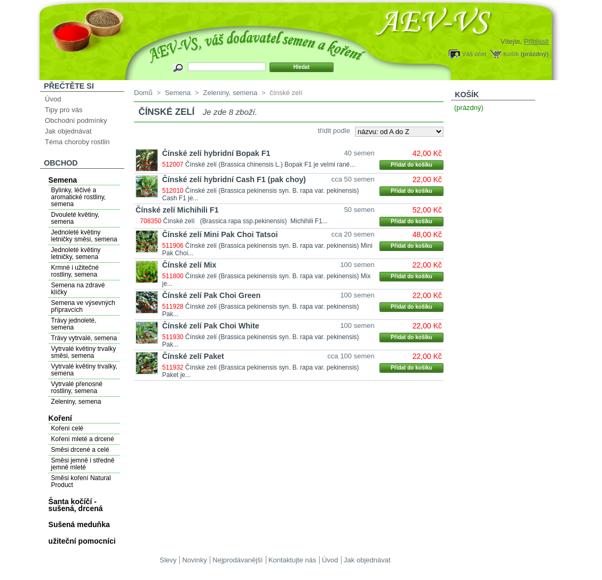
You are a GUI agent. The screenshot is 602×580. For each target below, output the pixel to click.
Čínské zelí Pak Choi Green (211, 295)
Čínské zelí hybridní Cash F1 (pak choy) (234, 179)
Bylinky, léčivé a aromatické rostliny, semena (78, 197)
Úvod (53, 99)
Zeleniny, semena (76, 401)
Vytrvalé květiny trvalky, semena (84, 370)
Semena (63, 180)
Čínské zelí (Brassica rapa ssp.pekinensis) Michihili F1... (245, 221)
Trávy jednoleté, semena (74, 324)
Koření (60, 418)
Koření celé (67, 428)
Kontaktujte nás (292, 560)
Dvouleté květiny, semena (75, 218)
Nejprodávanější (237, 560)
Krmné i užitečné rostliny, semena (75, 271)
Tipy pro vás (63, 110)
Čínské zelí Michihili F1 (177, 210)
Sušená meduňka (79, 524)
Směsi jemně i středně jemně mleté (83, 464)
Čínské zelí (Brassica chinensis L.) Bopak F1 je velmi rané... (270, 164)
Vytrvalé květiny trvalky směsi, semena (83, 352)
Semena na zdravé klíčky (78, 288)
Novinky (194, 560)
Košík (511, 53)
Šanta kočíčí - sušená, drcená (76, 505)
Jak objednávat (68, 131)
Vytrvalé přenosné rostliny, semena (76, 387)
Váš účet (474, 53)
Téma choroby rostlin (77, 142)
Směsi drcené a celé (80, 449)
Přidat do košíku (411, 165)
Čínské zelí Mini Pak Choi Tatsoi (220, 234)
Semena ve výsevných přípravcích (83, 306)
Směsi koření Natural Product (81, 481)
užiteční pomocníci (82, 541)
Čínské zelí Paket (193, 356)
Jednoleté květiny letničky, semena (76, 253)
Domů (143, 93)
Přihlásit (536, 41)
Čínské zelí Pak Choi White (210, 326)
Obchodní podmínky (76, 120)
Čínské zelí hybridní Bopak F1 (216, 153)
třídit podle (334, 131)
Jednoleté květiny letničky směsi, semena (84, 236)
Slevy (168, 560)
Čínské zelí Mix (189, 265)
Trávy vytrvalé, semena (84, 338)
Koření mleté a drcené (82, 439)
